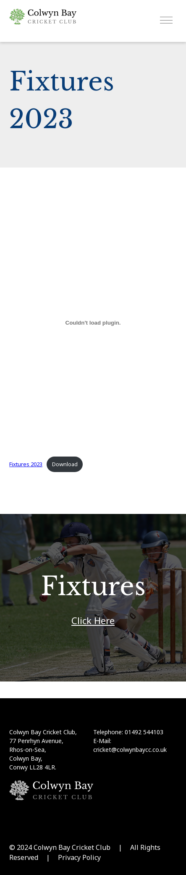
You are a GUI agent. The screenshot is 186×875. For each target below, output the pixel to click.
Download (65, 464)
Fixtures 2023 (25, 464)
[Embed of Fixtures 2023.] (93, 322)
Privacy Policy (79, 857)
